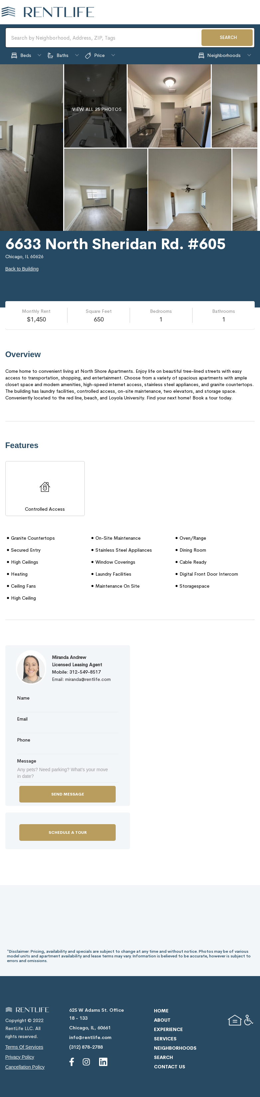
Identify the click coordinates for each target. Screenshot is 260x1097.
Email (22, 719)
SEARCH (228, 37)
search (163, 1057)
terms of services (24, 1047)
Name (23, 698)
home (161, 1011)
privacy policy (19, 1057)
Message (26, 761)
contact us (169, 1067)
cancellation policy (25, 1067)
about (162, 1020)
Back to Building (22, 269)
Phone (23, 740)
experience (168, 1029)
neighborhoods (175, 1048)
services (165, 1039)
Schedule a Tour (68, 832)
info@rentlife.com (90, 1037)
